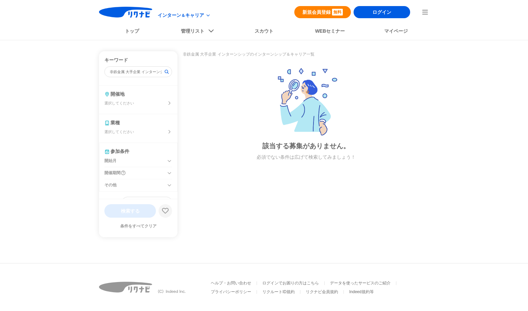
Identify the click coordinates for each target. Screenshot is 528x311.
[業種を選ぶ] (169, 131)
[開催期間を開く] (169, 173)
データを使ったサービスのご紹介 (360, 283)
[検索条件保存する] (165, 211)
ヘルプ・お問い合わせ (231, 283)
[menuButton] (425, 12)
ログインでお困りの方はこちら (290, 283)
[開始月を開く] (169, 161)
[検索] (166, 71)
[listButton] (198, 32)
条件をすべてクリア (138, 226)
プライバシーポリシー (231, 291)
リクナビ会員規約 (322, 291)
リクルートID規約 (278, 291)
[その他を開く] (169, 185)
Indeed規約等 (361, 291)
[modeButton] (184, 15)
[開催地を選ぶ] (169, 103)
